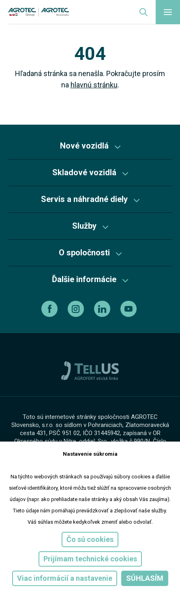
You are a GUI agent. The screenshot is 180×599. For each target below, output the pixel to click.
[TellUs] (90, 370)
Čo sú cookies (90, 539)
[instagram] (77, 309)
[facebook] (50, 309)
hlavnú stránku (94, 85)
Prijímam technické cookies (90, 558)
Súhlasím (144, 578)
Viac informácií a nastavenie (64, 578)
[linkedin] (103, 309)
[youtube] (129, 309)
